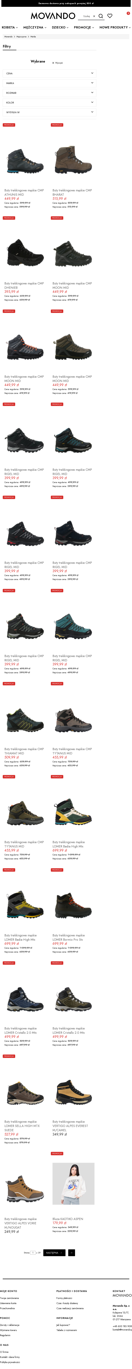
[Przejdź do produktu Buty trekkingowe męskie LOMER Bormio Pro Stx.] (73, 900)
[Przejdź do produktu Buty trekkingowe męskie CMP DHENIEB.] (25, 248)
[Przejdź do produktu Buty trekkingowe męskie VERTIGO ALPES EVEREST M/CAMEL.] (73, 1086)
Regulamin (5, 1335)
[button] (101, 16)
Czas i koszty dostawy (67, 1303)
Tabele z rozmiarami (66, 1330)
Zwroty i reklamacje (9, 1325)
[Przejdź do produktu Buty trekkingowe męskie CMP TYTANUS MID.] (73, 714)
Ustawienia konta (8, 1303)
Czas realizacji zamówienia (70, 1308)
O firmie (4, 1352)
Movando (8, 36)
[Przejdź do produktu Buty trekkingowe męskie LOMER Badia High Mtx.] (73, 807)
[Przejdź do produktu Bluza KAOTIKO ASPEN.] (73, 1184)
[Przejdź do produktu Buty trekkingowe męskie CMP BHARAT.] (73, 155)
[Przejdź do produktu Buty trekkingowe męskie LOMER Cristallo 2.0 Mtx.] (25, 993)
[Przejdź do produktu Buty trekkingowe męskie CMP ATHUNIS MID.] (25, 155)
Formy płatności (64, 1298)
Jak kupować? (63, 1325)
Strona (27, 1252)
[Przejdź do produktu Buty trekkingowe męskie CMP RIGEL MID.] (25, 434)
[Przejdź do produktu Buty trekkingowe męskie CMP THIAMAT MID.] (25, 714)
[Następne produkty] (54, 1253)
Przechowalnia (7, 1308)
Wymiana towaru (8, 1330)
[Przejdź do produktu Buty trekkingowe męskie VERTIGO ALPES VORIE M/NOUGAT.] (25, 1184)
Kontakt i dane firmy (10, 1357)
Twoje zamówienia (9, 1298)
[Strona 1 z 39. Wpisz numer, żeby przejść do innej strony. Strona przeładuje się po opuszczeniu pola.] (33, 1253)
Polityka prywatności (10, 1362)
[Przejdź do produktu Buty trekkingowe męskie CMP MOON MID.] (73, 248)
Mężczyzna (21, 36)
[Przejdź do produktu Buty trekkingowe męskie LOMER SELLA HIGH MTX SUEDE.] (25, 1086)
